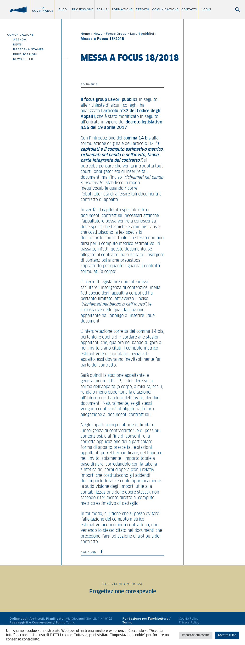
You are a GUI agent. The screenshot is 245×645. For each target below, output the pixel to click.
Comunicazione (165, 9)
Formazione (122, 9)
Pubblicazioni (25, 54)
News (17, 44)
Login (206, 9)
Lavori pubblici (142, 33)
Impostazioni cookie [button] (196, 635)
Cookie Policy (189, 618)
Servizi (103, 9)
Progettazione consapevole (122, 592)
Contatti (189, 9)
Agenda (19, 39)
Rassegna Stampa (28, 49)
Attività (142, 9)
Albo (62, 9)
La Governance (42, 9)
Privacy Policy (189, 622)
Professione (82, 9)
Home (85, 33)
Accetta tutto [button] (227, 635)
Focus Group (116, 33)
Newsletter (23, 59)
